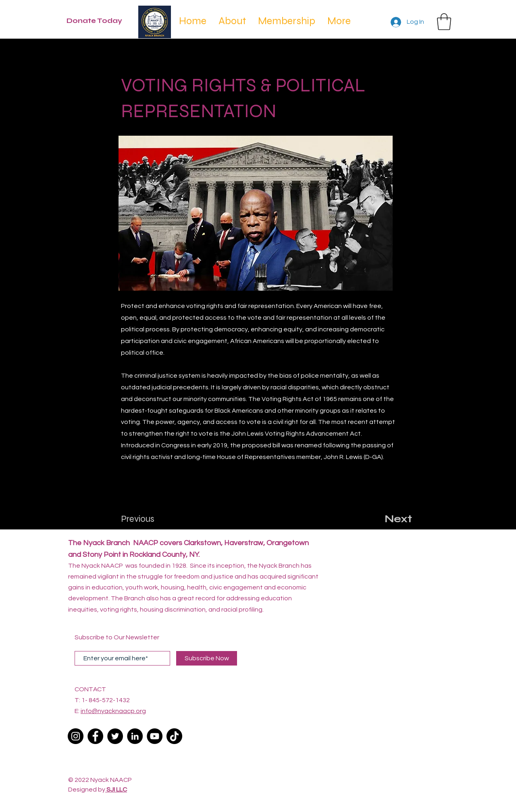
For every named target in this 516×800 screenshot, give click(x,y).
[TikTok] (174, 736)
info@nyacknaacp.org (113, 711)
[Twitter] (115, 736)
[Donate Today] (98, 21)
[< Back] (148, 59)
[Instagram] (75, 736)
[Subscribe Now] (206, 658)
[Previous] (147, 519)
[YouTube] (154, 736)
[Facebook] (95, 736)
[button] (444, 21)
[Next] (392, 519)
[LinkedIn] (135, 736)
